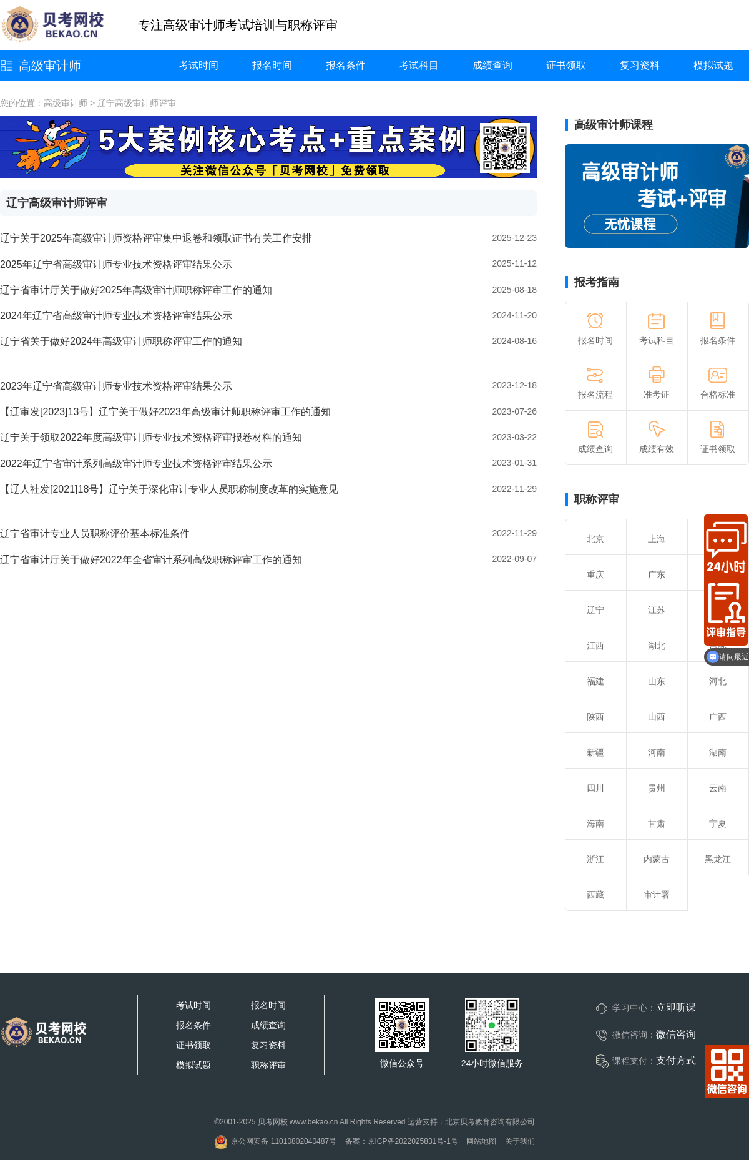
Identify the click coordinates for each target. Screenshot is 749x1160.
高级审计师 (50, 65)
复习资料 (640, 65)
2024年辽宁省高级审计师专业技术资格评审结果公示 (116, 315)
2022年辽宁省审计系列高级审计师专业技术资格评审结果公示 (136, 463)
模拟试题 (713, 65)
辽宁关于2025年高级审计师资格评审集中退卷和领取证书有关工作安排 (156, 238)
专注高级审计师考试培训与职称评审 (238, 25)
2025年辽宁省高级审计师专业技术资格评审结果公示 (116, 264)
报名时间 (272, 65)
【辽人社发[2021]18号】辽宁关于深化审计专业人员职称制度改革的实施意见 (169, 489)
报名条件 (346, 65)
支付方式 (676, 1060)
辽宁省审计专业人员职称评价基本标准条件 (95, 533)
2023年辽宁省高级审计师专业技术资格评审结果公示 (116, 386)
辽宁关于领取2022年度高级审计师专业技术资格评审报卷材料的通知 (151, 437)
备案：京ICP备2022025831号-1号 (401, 1141)
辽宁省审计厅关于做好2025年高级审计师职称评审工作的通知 (136, 290)
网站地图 (481, 1141)
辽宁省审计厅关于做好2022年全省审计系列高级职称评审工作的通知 (151, 559)
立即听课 (676, 1007)
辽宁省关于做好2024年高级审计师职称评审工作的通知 (121, 341)
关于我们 (520, 1141)
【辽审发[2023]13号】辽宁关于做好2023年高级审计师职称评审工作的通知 (165, 411)
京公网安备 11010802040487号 (275, 1141)
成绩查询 (492, 65)
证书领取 (566, 65)
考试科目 (419, 65)
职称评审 (596, 499)
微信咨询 (676, 1034)
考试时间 (198, 65)
